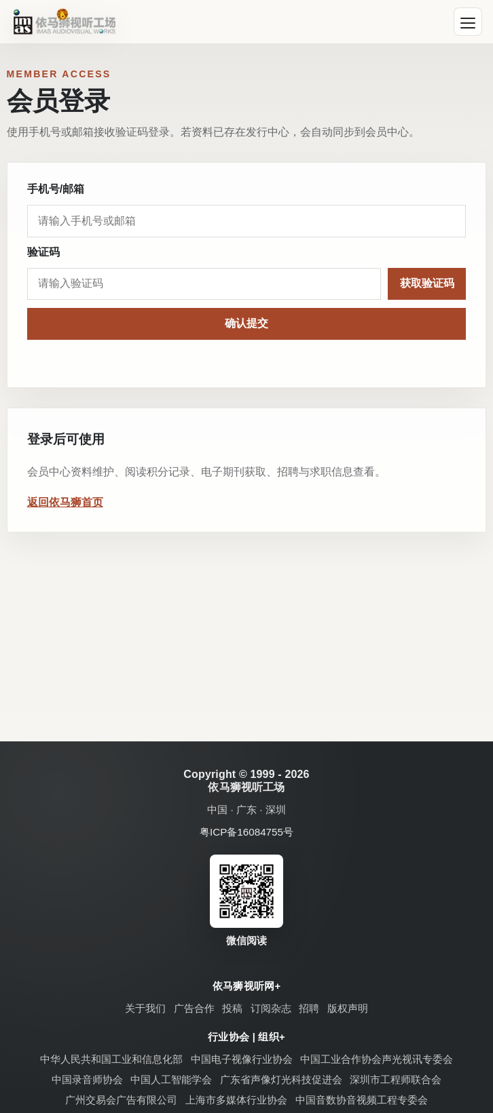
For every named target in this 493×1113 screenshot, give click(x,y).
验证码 (43, 252)
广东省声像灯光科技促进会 (281, 1079)
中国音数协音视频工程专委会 (361, 1100)
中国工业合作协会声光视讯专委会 (376, 1059)
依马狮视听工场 (246, 787)
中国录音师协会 (87, 1079)
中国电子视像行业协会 (242, 1059)
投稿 (232, 1008)
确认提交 (246, 323)
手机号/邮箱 (55, 189)
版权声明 (347, 1008)
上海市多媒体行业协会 (236, 1100)
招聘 (309, 1008)
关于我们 (145, 1008)
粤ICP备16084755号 (246, 832)
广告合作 (194, 1008)
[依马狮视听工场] (64, 21)
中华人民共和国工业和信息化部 (111, 1059)
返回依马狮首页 (65, 502)
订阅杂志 (271, 1008)
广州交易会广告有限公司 (121, 1100)
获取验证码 (427, 283)
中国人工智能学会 (171, 1079)
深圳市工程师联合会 (395, 1079)
